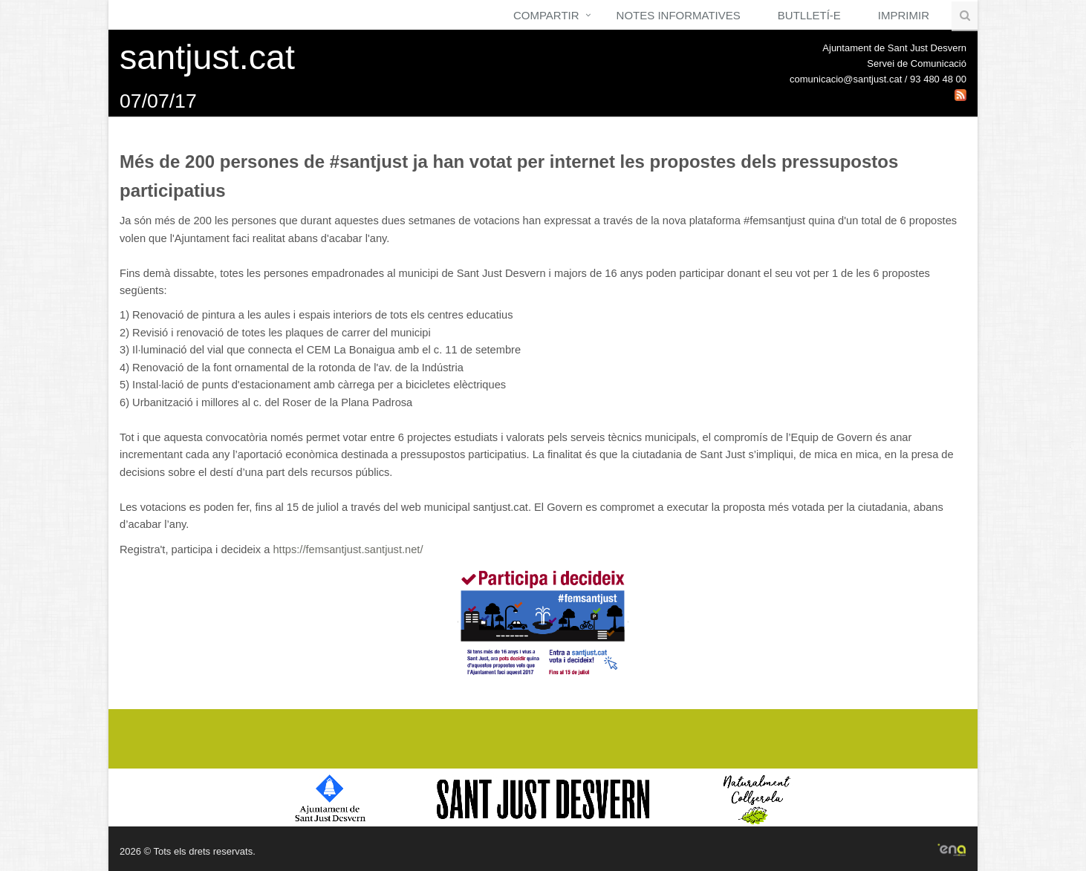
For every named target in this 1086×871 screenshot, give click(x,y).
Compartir (546, 15)
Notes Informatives (679, 15)
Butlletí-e (809, 15)
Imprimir (903, 15)
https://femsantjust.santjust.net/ (348, 549)
